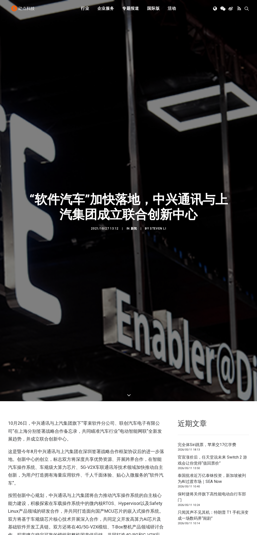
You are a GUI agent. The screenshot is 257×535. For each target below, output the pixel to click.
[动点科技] (24, 11)
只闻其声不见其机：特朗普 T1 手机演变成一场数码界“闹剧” (213, 472)
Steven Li (158, 206)
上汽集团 (15, 524)
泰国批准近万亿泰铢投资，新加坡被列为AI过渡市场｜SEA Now (212, 435)
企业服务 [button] (105, 10)
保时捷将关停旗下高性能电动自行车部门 (212, 453)
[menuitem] (85, 11)
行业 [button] (85, 10)
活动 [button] (172, 10)
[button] (215, 11)
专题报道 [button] (130, 10)
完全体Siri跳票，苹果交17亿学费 (207, 401)
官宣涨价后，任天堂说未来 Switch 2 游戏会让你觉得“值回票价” (212, 416)
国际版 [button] (153, 10)
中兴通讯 (33, 524)
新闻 (134, 206)
